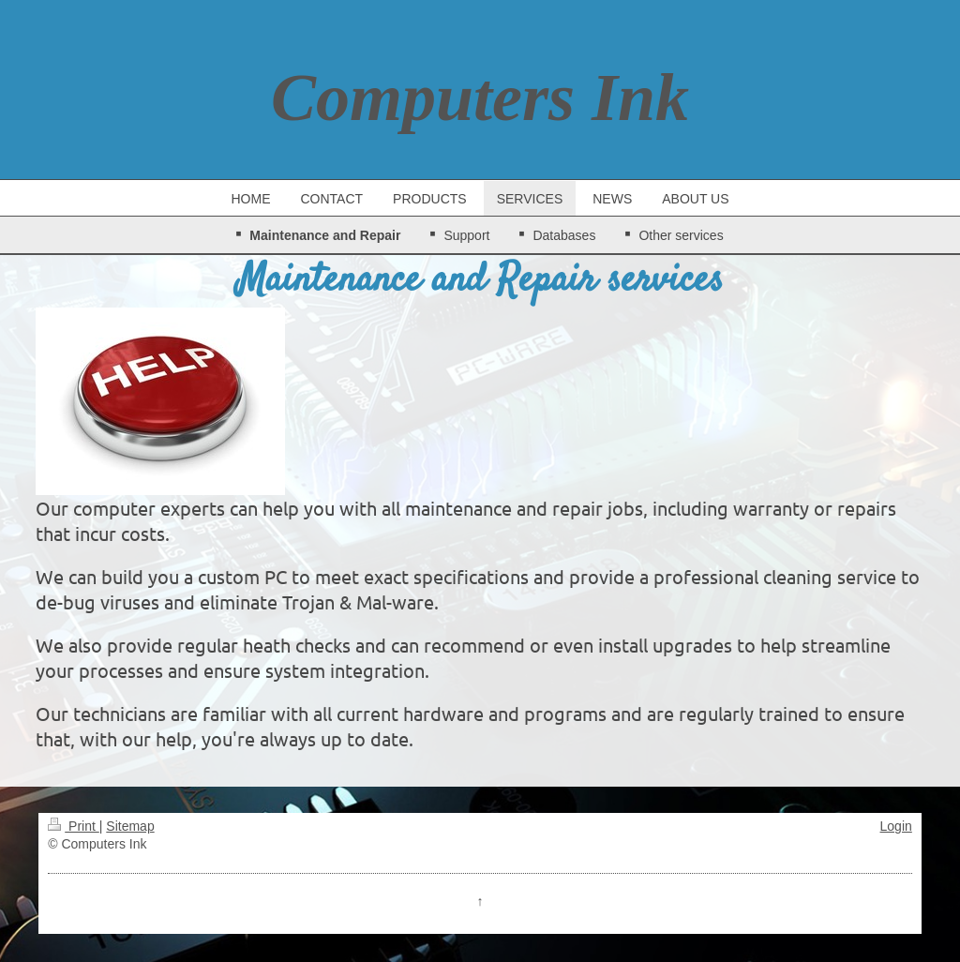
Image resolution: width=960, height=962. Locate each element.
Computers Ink (480, 97)
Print (73, 826)
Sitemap (130, 826)
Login (896, 826)
